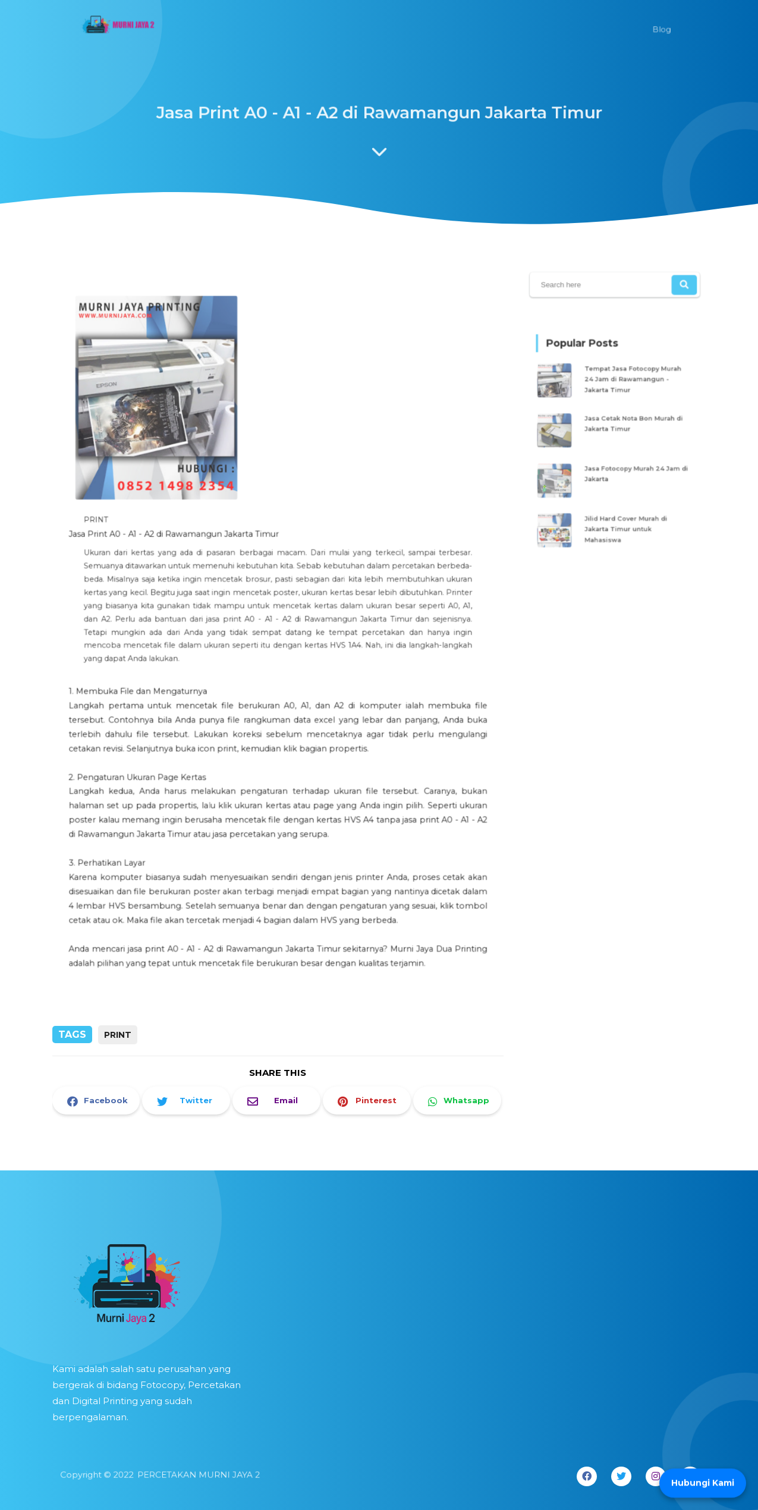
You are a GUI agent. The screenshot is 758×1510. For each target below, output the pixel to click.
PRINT (117, 1034)
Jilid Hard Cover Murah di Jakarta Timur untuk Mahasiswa (625, 520)
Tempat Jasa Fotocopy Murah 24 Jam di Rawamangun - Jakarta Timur (631, 384)
